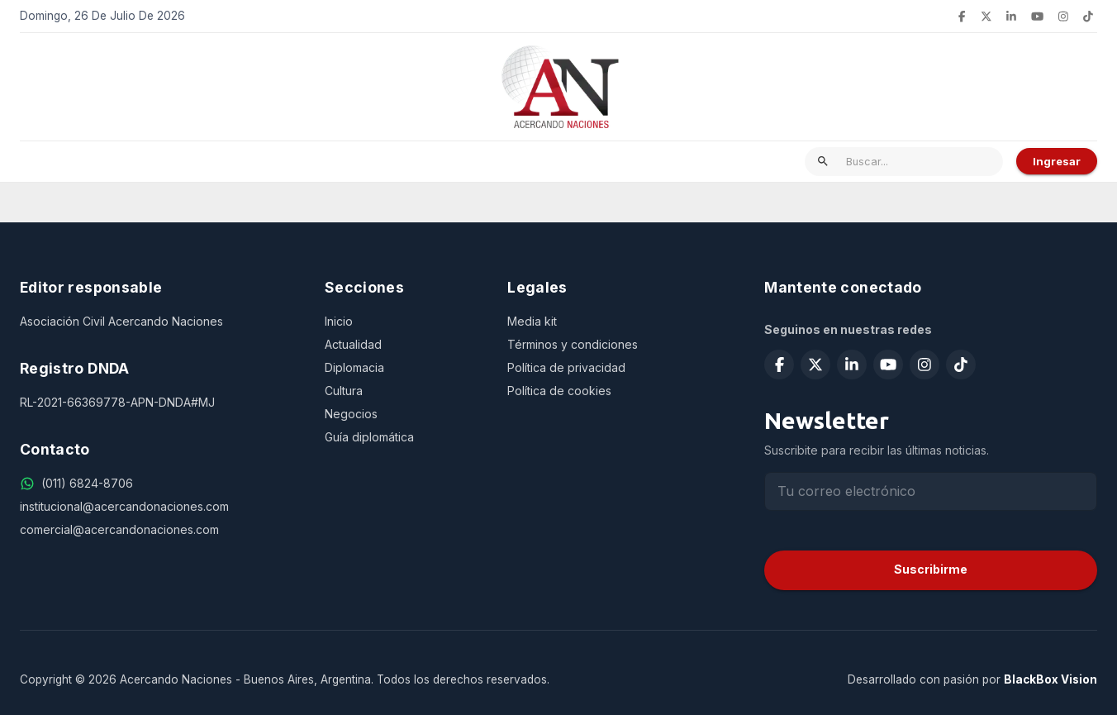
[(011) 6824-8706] (87, 483)
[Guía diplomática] (403, 437)
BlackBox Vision (1050, 679)
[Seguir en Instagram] (1063, 16)
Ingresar (1057, 161)
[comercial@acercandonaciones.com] (159, 530)
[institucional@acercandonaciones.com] (159, 506)
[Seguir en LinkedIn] (1011, 16)
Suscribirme (930, 569)
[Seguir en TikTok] (1088, 16)
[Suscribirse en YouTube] (1037, 16)
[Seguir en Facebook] (961, 16)
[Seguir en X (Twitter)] (986, 16)
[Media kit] (616, 321)
